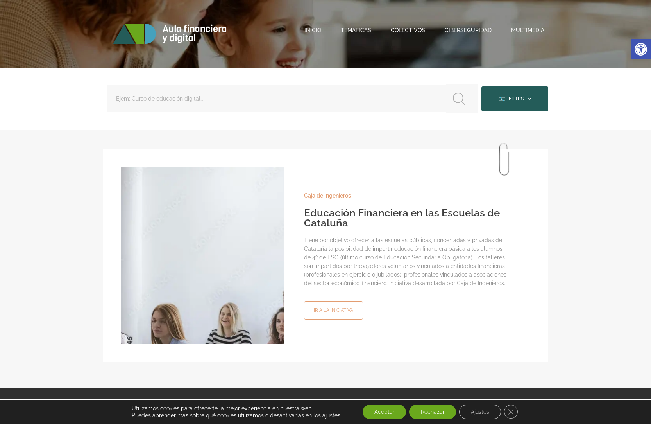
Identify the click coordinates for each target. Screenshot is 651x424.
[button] (641, 49)
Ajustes (480, 412)
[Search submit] (461, 98)
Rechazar (432, 412)
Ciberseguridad (468, 30)
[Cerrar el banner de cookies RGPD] (511, 412)
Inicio (312, 30)
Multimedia (527, 30)
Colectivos (408, 30)
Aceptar (384, 412)
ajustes (331, 415)
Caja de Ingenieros (327, 195)
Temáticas (356, 30)
